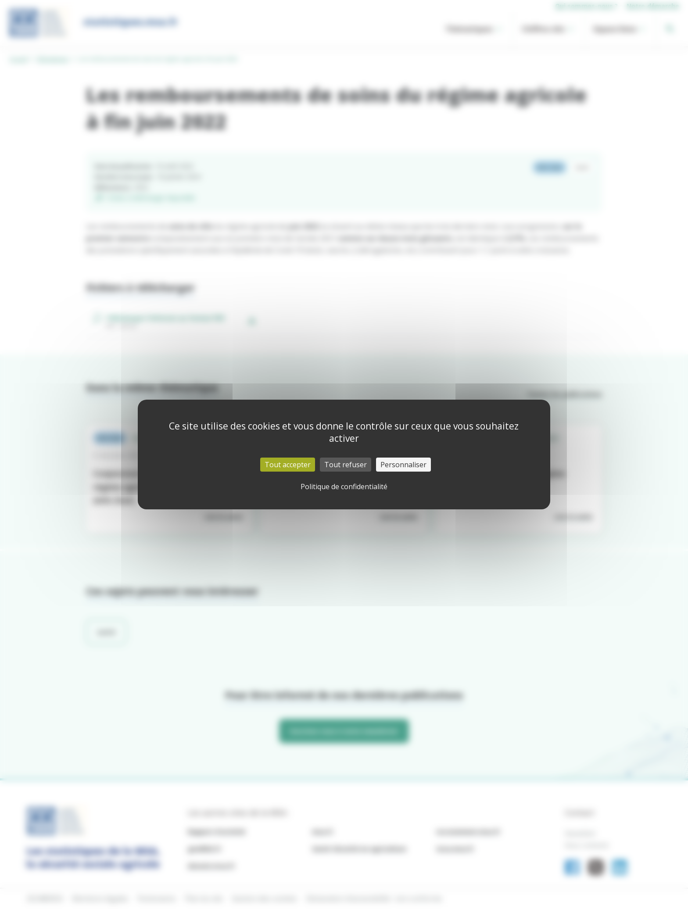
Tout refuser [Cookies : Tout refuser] (345, 464)
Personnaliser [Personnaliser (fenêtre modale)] (403, 464)
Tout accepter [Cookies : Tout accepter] (288, 464)
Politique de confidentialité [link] (344, 486)
